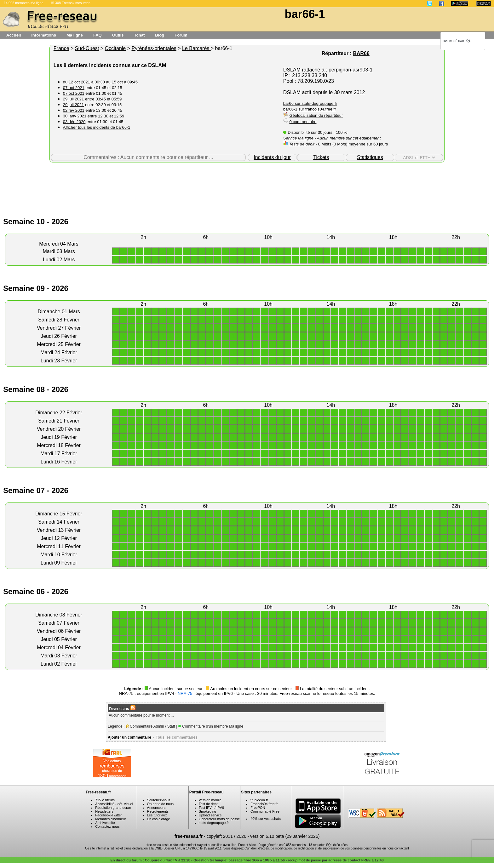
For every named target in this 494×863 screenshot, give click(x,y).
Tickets (321, 157)
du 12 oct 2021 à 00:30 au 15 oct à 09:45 (100, 82)
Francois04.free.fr (264, 804)
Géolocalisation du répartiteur (316, 115)
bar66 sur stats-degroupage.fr (310, 103)
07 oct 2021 (73, 87)
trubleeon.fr (259, 800)
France (61, 48)
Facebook (102, 815)
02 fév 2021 (73, 110)
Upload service (210, 815)
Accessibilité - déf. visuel (114, 804)
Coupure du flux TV (161, 860)
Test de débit (208, 804)
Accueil (13, 35)
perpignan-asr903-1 (351, 69)
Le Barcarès (196, 48)
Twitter (117, 815)
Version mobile (210, 800)
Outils (118, 35)
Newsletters (104, 811)
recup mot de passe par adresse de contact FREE (329, 860)
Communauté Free (264, 811)
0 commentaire (302, 121)
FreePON (257, 807)
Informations (43, 35)
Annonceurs (156, 807)
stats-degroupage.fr (214, 823)
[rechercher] (456, 41)
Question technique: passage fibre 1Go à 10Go (232, 860)
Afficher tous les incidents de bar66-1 (96, 127)
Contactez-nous (107, 826)
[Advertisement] (247, 183)
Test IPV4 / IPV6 (211, 807)
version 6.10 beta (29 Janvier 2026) (284, 836)
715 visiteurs (105, 800)
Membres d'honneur (110, 819)
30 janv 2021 (74, 116)
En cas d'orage (158, 819)
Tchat (139, 35)
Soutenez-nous (158, 800)
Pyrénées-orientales (153, 48)
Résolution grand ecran (113, 807)
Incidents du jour (272, 157)
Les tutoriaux (157, 815)
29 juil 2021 (73, 99)
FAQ (97, 35)
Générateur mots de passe (219, 819)
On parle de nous (160, 804)
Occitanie (115, 48)
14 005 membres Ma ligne (23, 3)
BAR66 (361, 53)
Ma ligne (74, 35)
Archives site (105, 823)
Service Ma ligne (298, 138)
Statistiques (370, 157)
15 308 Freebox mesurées (70, 3)
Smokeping (207, 811)
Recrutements (158, 811)
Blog (159, 35)
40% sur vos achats (265, 818)
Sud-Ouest (87, 48)
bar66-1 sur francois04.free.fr (309, 109)
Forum (181, 35)
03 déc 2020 (74, 121)
